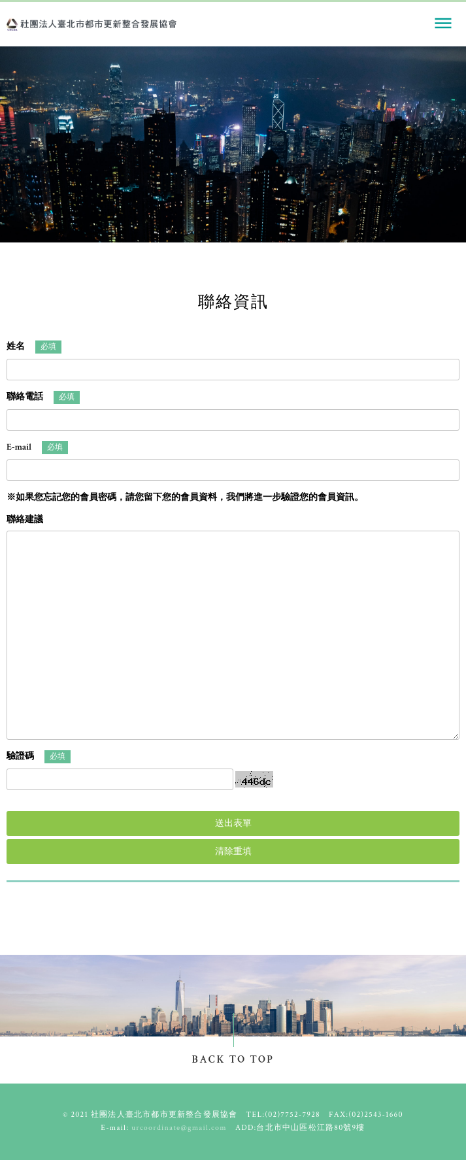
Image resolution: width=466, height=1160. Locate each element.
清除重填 (233, 851)
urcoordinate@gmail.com (179, 1128)
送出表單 (233, 823)
